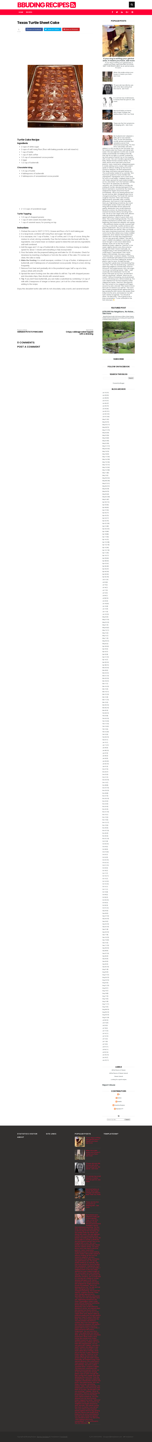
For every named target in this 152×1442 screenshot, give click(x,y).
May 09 (104, 478)
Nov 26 (104, 798)
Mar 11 (104, 699)
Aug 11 (104, 1004)
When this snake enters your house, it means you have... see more (123, 74)
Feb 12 (104, 731)
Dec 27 (104, 769)
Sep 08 (104, 950)
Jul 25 (104, 1025)
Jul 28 (104, 1020)
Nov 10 (104, 825)
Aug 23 (104, 982)
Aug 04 (104, 1014)
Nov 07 (104, 830)
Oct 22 (104, 862)
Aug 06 (104, 1012)
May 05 (104, 488)
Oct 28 (104, 849)
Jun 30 (104, 1055)
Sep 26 (104, 918)
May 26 (104, 432)
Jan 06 (104, 755)
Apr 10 (104, 555)
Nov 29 (104, 790)
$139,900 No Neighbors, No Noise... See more (118, 312)
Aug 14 (104, 998)
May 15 (104, 462)
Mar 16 (104, 686)
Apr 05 (104, 569)
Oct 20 (104, 868)
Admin (119, 1098)
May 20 (104, 448)
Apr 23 (104, 520)
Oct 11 (104, 889)
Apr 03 (104, 574)
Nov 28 (104, 793)
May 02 (104, 496)
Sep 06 (104, 956)
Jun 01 (104, 416)
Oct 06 (104, 897)
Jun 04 (104, 408)
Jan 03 (104, 761)
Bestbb (120, 1101)
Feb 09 (104, 737)
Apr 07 (104, 563)
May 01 (104, 499)
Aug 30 (104, 972)
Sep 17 (104, 934)
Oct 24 (104, 857)
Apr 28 (104, 507)
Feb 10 (104, 734)
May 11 (104, 472)
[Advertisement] (57, 49)
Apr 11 (104, 553)
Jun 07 (104, 400)
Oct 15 (104, 878)
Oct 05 (104, 900)
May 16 (104, 459)
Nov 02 (104, 836)
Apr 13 (104, 547)
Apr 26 (104, 512)
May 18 (104, 454)
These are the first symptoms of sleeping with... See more (124, 124)
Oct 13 (104, 884)
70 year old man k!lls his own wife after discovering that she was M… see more (123, 87)
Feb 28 (104, 713)
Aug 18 (104, 993)
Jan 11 (104, 745)
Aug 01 (104, 1017)
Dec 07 (104, 788)
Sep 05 (104, 958)
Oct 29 (104, 846)
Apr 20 (104, 529)
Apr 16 (104, 539)
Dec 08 (104, 785)
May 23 (104, 440)
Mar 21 (104, 675)
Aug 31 (104, 969)
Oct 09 (104, 894)
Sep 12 (104, 942)
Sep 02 (104, 966)
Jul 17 (104, 590)
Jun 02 (104, 414)
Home (21, 12)
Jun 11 (104, 611)
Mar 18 (104, 681)
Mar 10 (104, 702)
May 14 (104, 464)
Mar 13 (104, 694)
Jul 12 (104, 1039)
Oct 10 (104, 892)
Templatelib (63, 1437)
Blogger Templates (43, 1437)
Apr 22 (104, 523)
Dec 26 (104, 772)
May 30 (104, 422)
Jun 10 (104, 392)
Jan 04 (104, 758)
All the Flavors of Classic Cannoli (118, 1073)
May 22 (104, 443)
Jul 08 (104, 598)
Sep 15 (104, 940)
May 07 (104, 483)
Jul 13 (104, 1036)
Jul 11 (104, 1041)
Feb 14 (104, 729)
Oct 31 (104, 841)
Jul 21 (104, 579)
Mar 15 (104, 689)
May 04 (104, 491)
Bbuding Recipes (46, 5)
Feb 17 (104, 723)
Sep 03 (104, 964)
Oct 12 (104, 886)
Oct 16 (104, 876)
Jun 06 (104, 403)
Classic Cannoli (118, 1076)
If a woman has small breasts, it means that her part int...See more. (124, 99)
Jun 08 (104, 398)
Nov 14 (104, 820)
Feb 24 (104, 715)
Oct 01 (104, 908)
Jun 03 (104, 411)
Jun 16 (104, 606)
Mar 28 (104, 670)
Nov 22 (104, 809)
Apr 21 (104, 526)
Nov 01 (104, 838)
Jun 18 (104, 603)
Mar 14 (104, 691)
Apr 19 (104, 531)
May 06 (104, 486)
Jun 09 (104, 395)
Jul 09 (104, 595)
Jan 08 (104, 750)
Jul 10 (104, 1044)
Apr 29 (104, 505)
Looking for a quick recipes (118, 1079)
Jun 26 (104, 601)
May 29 (104, 424)
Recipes (29, 12)
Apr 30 (104, 502)
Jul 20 (104, 582)
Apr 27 (104, 510)
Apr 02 (104, 577)
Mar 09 (104, 705)
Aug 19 (104, 990)
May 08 (104, 480)
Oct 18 (104, 870)
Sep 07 (104, 953)
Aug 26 (104, 977)
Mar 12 (104, 697)
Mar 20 (104, 678)
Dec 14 (104, 782)
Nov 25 (104, 801)
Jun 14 (104, 609)
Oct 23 (104, 860)
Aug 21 (104, 985)
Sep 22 (104, 926)
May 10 (104, 475)
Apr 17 (104, 537)
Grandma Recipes (120, 1105)
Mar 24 (104, 673)
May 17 (104, 456)
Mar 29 (104, 667)
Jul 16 (104, 593)
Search (127, 1119)
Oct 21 (104, 865)
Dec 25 (104, 774)
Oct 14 (104, 881)
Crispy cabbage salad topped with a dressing (78, 332)
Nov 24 (104, 804)
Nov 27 (104, 796)
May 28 (104, 427)
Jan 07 (104, 753)
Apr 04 (104, 571)
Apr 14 (104, 545)
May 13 (104, 467)
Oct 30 (104, 844)
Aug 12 (104, 1001)
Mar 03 (104, 710)
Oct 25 (104, 854)
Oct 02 (104, 905)
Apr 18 (104, 534)
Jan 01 (104, 766)
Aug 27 (104, 974)
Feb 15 (104, 726)
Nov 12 (104, 822)
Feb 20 (104, 718)
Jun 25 (104, 1060)
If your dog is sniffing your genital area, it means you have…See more (119, 59)
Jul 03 (104, 1052)
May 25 (104, 435)
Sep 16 (104, 937)
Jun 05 (104, 406)
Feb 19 (104, 721)
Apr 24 (104, 518)
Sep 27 (104, 916)
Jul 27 (104, 1022)
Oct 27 (104, 852)
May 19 (104, 451)
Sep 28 (104, 913)
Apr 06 (104, 566)
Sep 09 (104, 948)
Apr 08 (104, 561)
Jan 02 (104, 764)
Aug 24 (104, 980)
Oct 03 (104, 902)
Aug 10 (104, 1007)
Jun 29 (104, 1057)
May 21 (104, 446)
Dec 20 (104, 779)
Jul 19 (104, 585)
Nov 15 (104, 817)
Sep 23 (104, 924)
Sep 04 (104, 961)
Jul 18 (104, 587)
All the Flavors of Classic (119, 1070)
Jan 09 (104, 747)
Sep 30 (104, 910)
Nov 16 (104, 814)
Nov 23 (104, 806)
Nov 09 (104, 828)
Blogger (122, 383)
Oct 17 (104, 873)
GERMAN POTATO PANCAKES (32, 331)
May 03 (104, 494)
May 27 (104, 430)
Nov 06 (104, 833)
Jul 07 (104, 1046)
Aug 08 (104, 1009)
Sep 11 (104, 945)
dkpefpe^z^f (119, 1109)
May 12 (104, 470)
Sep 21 (104, 929)
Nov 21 (104, 812)
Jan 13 (104, 742)
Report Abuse (108, 1085)
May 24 (104, 438)
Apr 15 (104, 542)
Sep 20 (104, 932)
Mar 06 (104, 707)
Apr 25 (104, 515)
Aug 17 (104, 996)
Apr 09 (104, 558)
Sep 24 (104, 921)
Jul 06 (104, 1049)
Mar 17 (104, 683)
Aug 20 (104, 988)
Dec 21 (104, 777)
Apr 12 (104, 550)
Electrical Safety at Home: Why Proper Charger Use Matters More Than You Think (124, 112)
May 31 (104, 419)
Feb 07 (104, 739)
